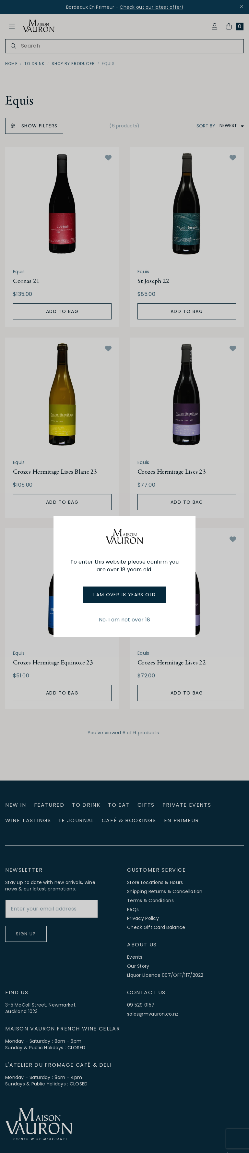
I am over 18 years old (124, 594)
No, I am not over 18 (124, 619)
